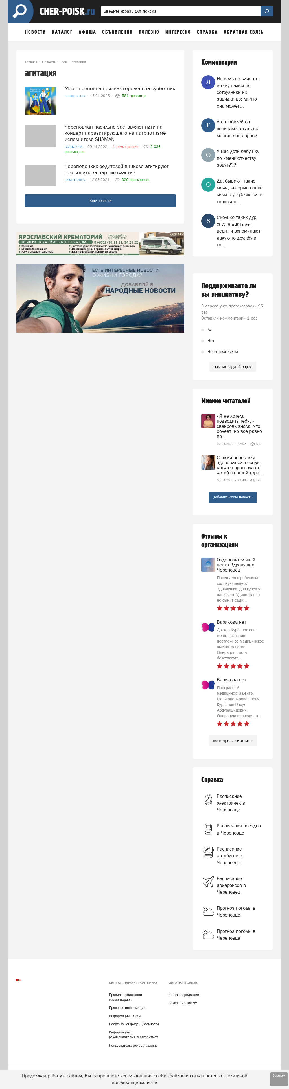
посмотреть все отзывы (232, 740)
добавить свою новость (232, 497)
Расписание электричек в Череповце (231, 803)
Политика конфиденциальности (134, 1024)
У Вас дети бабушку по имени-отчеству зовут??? (238, 158)
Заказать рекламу (183, 1003)
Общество (75, 96)
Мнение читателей (225, 401)
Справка (212, 780)
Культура (74, 147)
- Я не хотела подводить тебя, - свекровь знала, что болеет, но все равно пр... (239, 426)
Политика (75, 180)
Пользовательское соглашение (133, 1046)
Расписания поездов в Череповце (239, 829)
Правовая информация (127, 1008)
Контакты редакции (184, 995)
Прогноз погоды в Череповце (236, 911)
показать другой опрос (233, 366)
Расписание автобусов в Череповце (229, 856)
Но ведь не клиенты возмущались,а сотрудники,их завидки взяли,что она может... (238, 92)
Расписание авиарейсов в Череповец (231, 885)
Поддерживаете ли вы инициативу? (228, 290)
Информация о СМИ (125, 1016)
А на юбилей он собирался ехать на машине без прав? (237, 128)
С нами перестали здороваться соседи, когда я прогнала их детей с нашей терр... (240, 465)
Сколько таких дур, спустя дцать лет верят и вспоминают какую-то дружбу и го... (238, 230)
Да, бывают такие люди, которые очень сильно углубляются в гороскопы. (239, 191)
